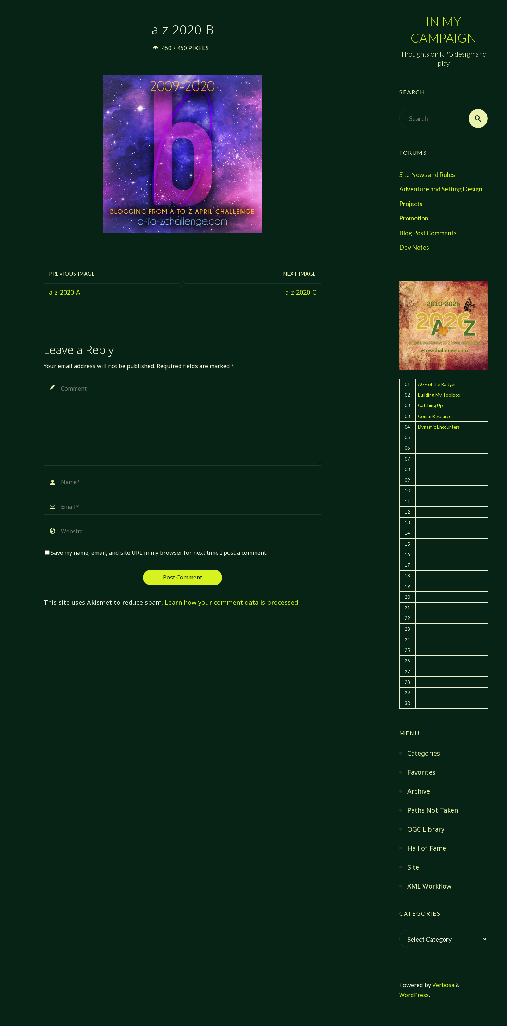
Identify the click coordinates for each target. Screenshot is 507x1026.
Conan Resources (435, 416)
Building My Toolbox (439, 395)
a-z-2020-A (64, 292)
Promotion (413, 218)
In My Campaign (444, 29)
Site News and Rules (427, 174)
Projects (411, 203)
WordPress (414, 995)
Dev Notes (414, 247)
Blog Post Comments (428, 233)
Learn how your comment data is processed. (232, 602)
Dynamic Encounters (439, 427)
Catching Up (430, 405)
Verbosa (443, 985)
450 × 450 (175, 48)
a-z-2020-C (300, 292)
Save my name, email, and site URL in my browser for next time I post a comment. (156, 553)
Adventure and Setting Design (440, 189)
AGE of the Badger (437, 384)
